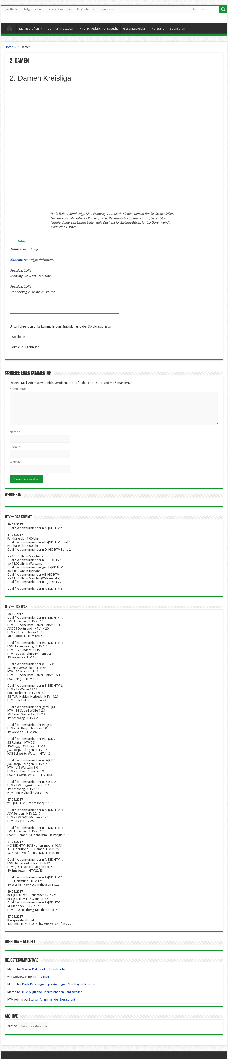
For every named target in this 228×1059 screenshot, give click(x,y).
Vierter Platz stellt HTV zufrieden (44, 969)
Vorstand (158, 28)
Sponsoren (177, 28)
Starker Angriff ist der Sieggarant (52, 999)
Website (15, 462)
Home (9, 47)
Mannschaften (29, 28)
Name (15, 432)
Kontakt (16, 260)
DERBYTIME (41, 977)
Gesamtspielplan (135, 28)
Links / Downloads (60, 9)
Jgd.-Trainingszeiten (60, 28)
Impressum (106, 9)
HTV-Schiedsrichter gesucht (99, 28)
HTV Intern (84, 9)
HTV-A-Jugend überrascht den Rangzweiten (52, 992)
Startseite (10, 28)
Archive (12, 1026)
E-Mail (15, 447)
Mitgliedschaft (33, 9)
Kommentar (18, 389)
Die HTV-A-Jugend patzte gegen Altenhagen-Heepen (58, 984)
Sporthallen (11, 9)
